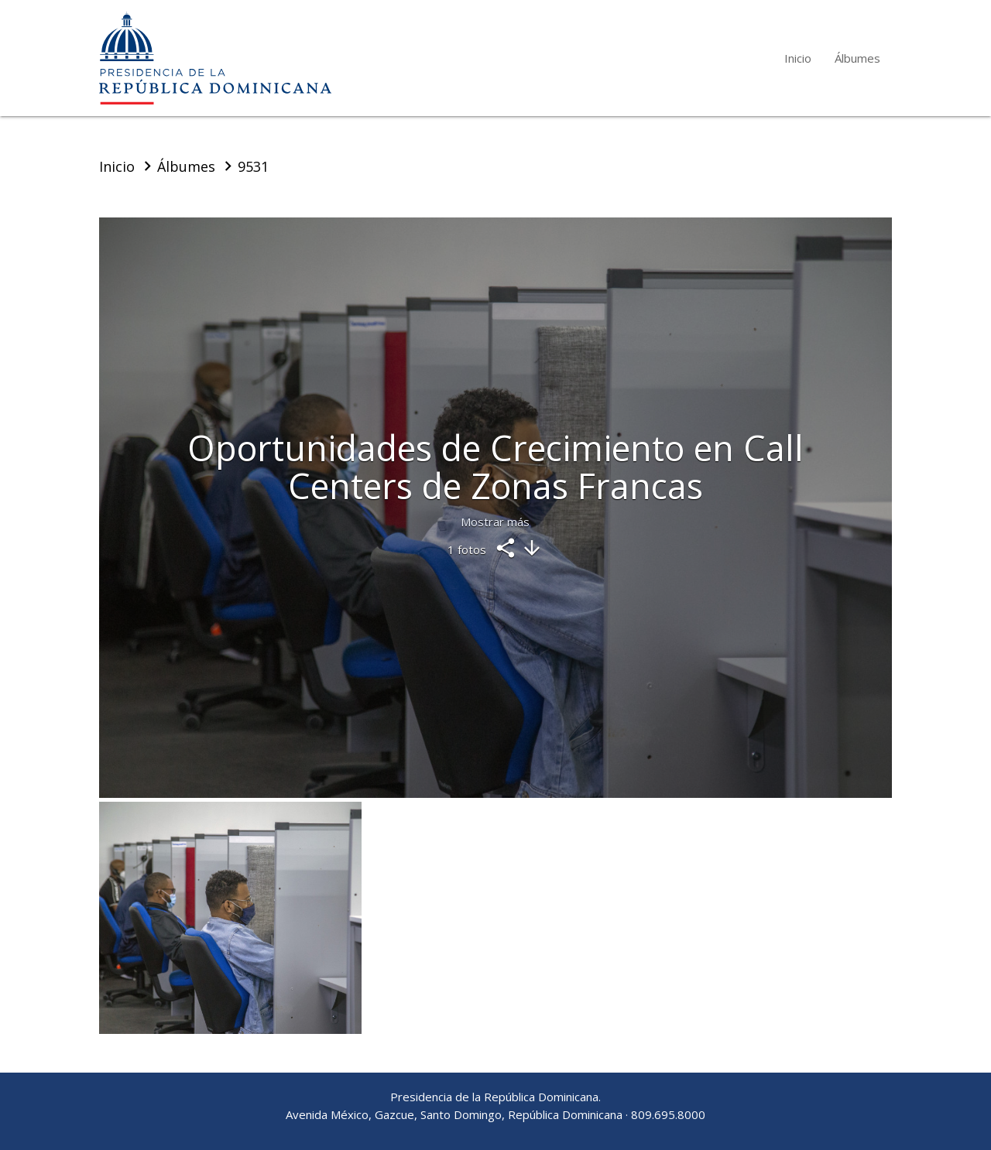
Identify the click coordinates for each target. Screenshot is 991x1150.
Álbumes (857, 58)
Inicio (797, 58)
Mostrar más (495, 521)
